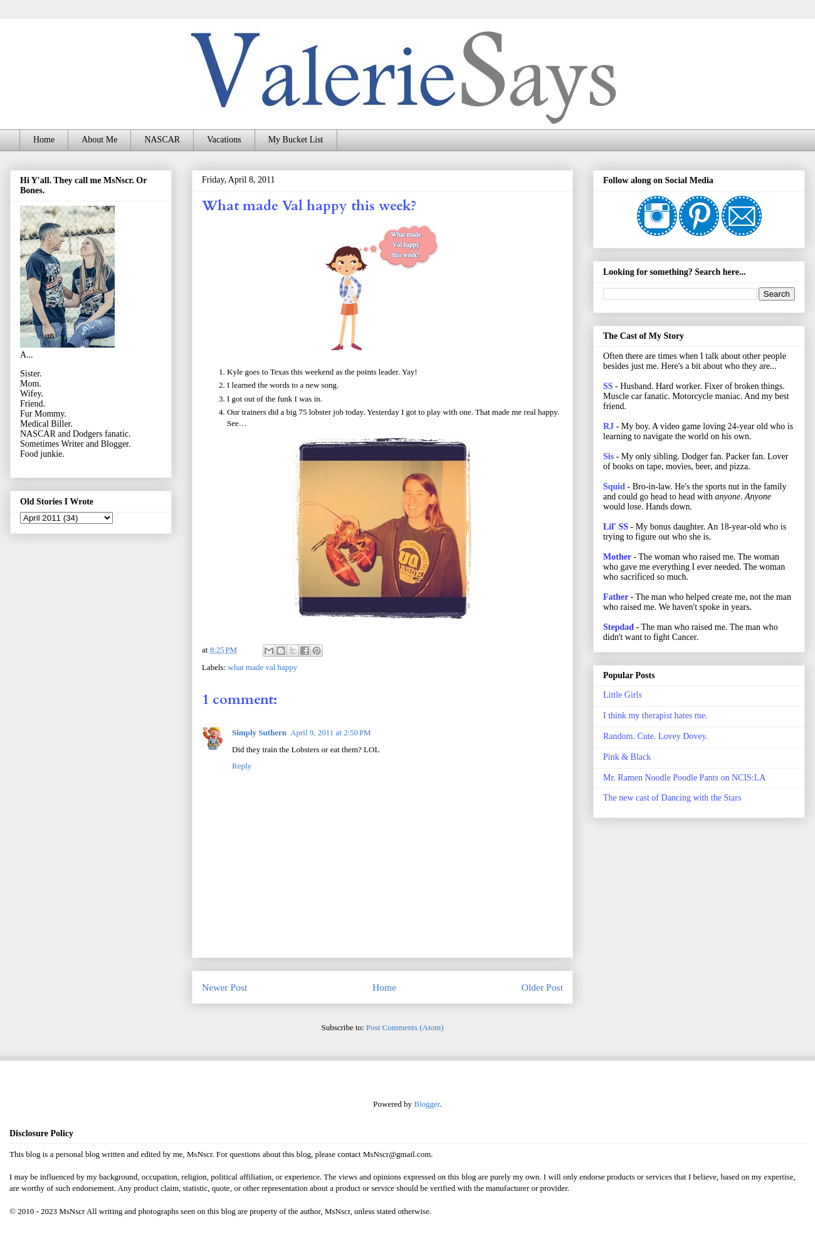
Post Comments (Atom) (405, 1027)
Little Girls (622, 695)
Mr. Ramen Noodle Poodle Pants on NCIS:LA (684, 777)
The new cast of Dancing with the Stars (672, 797)
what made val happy (263, 667)
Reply (241, 765)
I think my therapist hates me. (655, 715)
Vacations (224, 139)
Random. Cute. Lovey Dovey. (655, 736)
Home (44, 139)
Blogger (426, 1104)
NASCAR (162, 139)
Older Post (542, 987)
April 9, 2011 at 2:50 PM (330, 732)
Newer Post (224, 987)
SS (608, 386)
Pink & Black (627, 757)
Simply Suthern (259, 732)
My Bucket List (295, 139)
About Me (99, 139)
